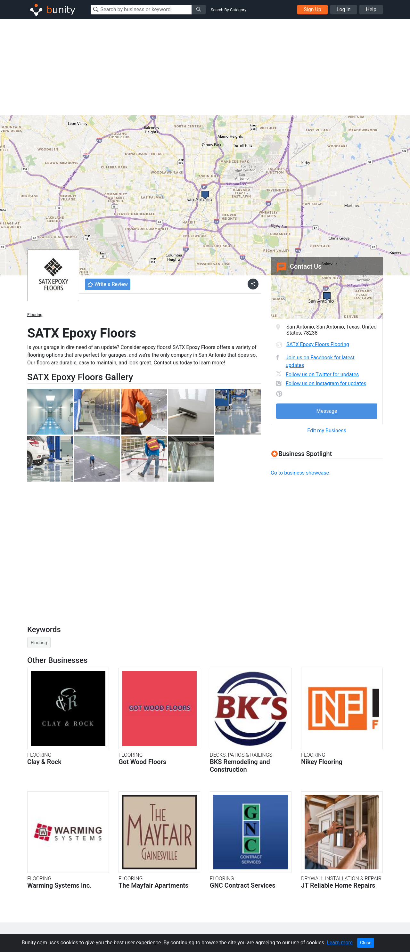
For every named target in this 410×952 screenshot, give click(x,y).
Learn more (340, 943)
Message (326, 411)
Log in (343, 9)
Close (365, 942)
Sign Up (312, 9)
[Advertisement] (205, 67)
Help (371, 9)
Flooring (34, 314)
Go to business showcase (300, 473)
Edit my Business (326, 430)
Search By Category (228, 9)
